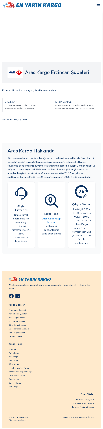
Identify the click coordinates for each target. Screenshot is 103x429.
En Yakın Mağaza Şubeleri (83, 407)
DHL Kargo (13, 386)
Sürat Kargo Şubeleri (17, 325)
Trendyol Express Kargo (19, 368)
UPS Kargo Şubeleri (17, 321)
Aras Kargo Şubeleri (17, 310)
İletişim (91, 417)
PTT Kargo (13, 356)
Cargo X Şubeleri (16, 336)
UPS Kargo (13, 360)
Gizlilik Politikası (80, 417)
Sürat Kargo (14, 364)
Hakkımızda (67, 417)
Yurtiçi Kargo (14, 353)
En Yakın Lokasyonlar (85, 399)
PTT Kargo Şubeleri (17, 317)
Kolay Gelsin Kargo (17, 375)
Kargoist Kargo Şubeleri (19, 329)
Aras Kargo (13, 349)
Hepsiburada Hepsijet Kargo (20, 371)
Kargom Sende (15, 383)
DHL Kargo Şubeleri (17, 332)
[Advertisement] (51, 31)
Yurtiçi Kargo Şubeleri (18, 314)
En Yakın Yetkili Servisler (83, 403)
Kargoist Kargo (15, 379)
